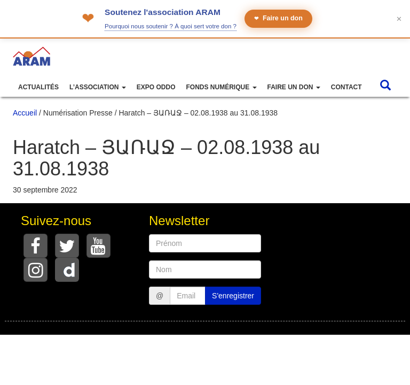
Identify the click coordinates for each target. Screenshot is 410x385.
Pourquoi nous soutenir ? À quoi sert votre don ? (170, 26)
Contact (346, 87)
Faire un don (278, 18)
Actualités (38, 87)
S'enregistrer (233, 295)
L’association (97, 87)
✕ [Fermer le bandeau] (399, 19)
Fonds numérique (221, 87)
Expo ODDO (156, 87)
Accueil (25, 113)
